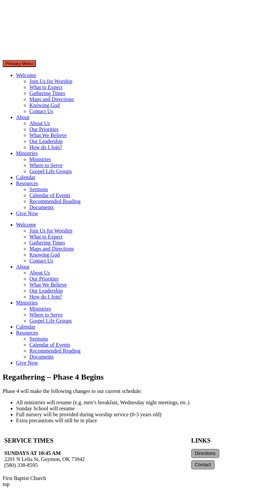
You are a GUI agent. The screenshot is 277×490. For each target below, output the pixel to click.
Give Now (27, 213)
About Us (39, 123)
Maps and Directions (51, 99)
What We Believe (48, 135)
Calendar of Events (49, 195)
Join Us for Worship (50, 81)
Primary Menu (19, 63)
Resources (27, 183)
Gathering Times (47, 93)
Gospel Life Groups (50, 171)
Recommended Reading (54, 201)
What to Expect (46, 87)
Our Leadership (46, 141)
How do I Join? (45, 147)
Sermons (38, 189)
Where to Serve (46, 165)
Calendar (25, 177)
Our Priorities (44, 129)
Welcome (26, 75)
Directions (205, 453)
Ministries (27, 153)
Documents (41, 207)
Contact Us (41, 111)
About (22, 117)
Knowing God (44, 105)
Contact (203, 464)
